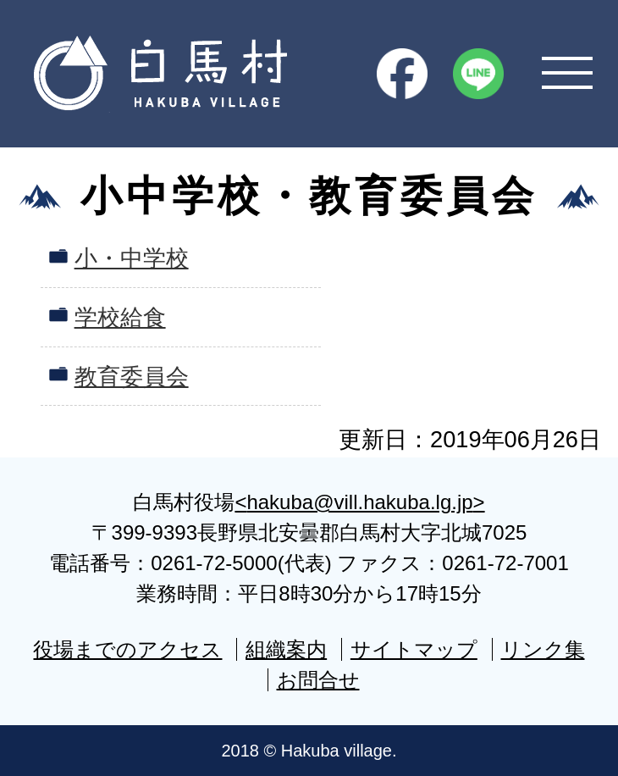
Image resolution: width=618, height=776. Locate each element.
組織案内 (286, 649)
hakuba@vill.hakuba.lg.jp (359, 502)
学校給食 (120, 317)
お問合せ (318, 679)
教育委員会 (131, 376)
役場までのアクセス (127, 649)
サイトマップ (413, 649)
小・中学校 (131, 258)
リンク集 (543, 649)
